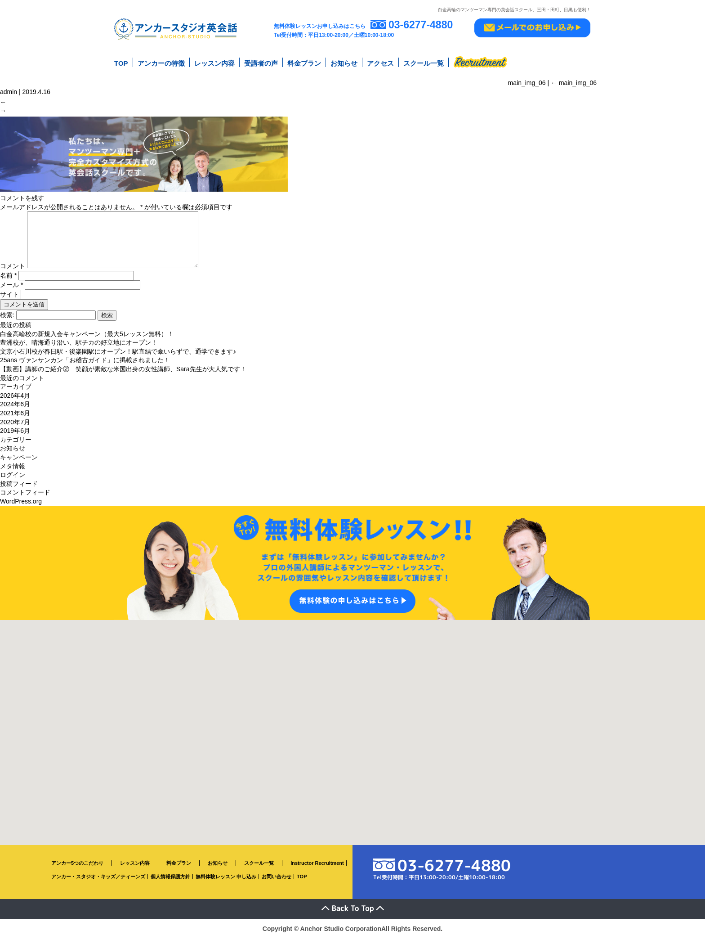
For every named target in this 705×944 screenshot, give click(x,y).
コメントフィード (25, 498)
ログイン (12, 481)
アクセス (380, 62)
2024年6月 (15, 410)
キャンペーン (19, 463)
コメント (12, 272)
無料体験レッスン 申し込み (226, 883)
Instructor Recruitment (317, 869)
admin (8, 89)
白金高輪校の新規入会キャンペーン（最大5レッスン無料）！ (87, 339)
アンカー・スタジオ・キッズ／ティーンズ (98, 883)
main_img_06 (574, 80)
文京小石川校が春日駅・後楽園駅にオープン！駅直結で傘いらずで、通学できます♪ (118, 357)
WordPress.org (21, 507)
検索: (7, 321)
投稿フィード (19, 489)
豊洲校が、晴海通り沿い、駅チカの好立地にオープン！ (78, 348)
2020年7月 (15, 428)
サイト (9, 300)
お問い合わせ (276, 883)
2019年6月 (15, 437)
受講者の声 (261, 62)
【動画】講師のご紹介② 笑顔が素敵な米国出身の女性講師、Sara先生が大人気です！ (123, 375)
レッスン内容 (214, 62)
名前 (8, 281)
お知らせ (343, 62)
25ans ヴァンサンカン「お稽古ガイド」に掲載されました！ (85, 366)
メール (11, 291)
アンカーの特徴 (161, 62)
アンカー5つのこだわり (77, 869)
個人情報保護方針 (170, 883)
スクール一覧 (423, 62)
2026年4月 (15, 401)
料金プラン (304, 62)
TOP (121, 62)
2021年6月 (15, 419)
